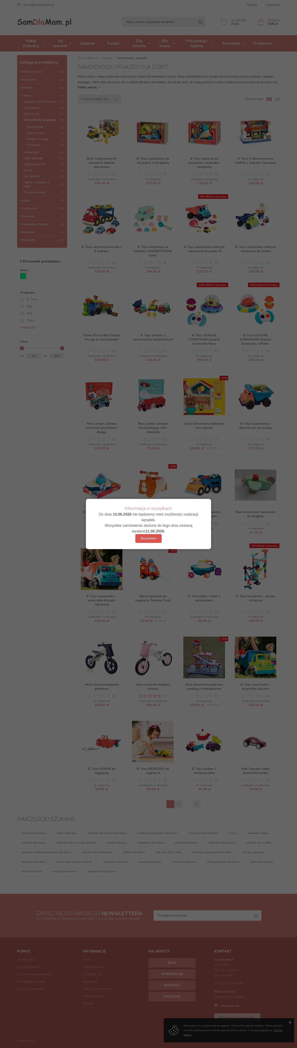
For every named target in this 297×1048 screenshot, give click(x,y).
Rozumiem (148, 538)
